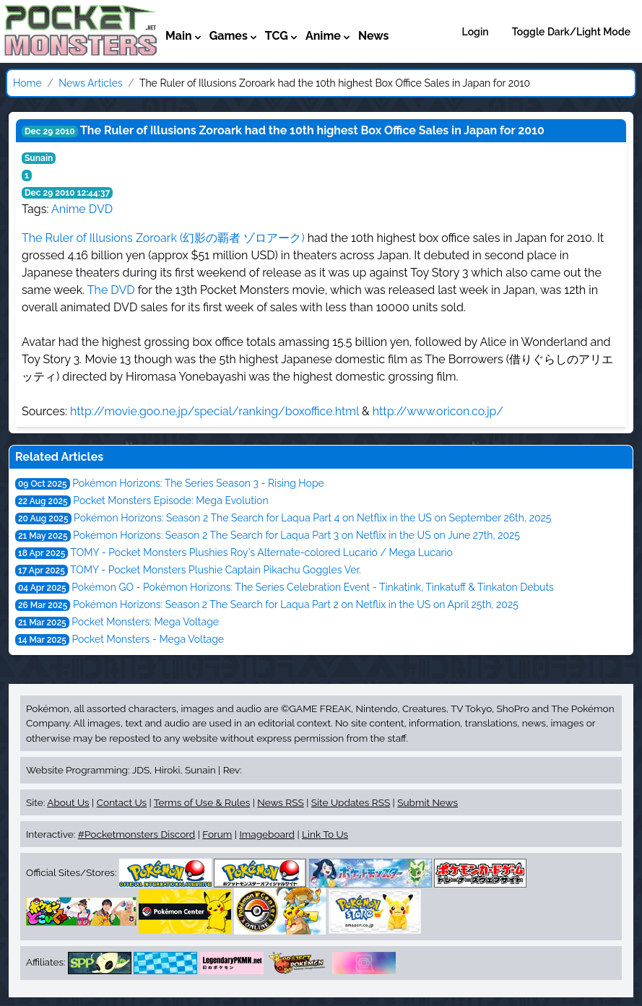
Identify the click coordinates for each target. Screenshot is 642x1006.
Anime (68, 209)
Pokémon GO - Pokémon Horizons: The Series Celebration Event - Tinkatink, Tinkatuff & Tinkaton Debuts (312, 587)
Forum (217, 834)
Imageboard (267, 834)
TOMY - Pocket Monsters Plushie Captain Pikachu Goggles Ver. (215, 570)
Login (475, 32)
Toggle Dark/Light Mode (571, 32)
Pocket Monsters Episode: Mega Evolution (170, 500)
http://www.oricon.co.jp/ (438, 411)
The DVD (111, 290)
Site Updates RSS (350, 802)
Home (27, 83)
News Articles (90, 83)
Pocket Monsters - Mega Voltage (147, 639)
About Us (68, 802)
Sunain (39, 158)
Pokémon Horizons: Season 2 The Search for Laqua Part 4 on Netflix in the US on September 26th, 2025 (312, 518)
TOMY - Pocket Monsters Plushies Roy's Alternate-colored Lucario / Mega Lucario (262, 552)
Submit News (427, 802)
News (373, 36)
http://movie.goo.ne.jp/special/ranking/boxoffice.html (214, 411)
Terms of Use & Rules (202, 802)
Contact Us (122, 802)
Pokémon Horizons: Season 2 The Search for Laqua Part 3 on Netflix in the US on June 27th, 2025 (296, 535)
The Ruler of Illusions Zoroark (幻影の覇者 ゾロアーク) (163, 238)
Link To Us (325, 834)
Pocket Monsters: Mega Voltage (145, 622)
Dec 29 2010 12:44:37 (67, 193)
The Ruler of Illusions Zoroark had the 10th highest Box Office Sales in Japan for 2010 (312, 130)
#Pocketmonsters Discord (136, 834)
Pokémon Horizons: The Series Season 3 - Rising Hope (198, 483)
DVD (101, 209)
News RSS (280, 802)
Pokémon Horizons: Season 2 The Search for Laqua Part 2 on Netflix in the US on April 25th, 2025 (296, 604)
